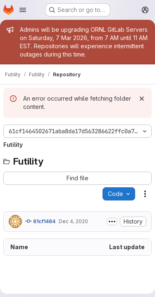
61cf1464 (40, 221)
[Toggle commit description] (112, 221)
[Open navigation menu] (22, 9)
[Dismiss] (142, 99)
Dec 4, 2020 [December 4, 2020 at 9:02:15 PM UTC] (73, 221)
